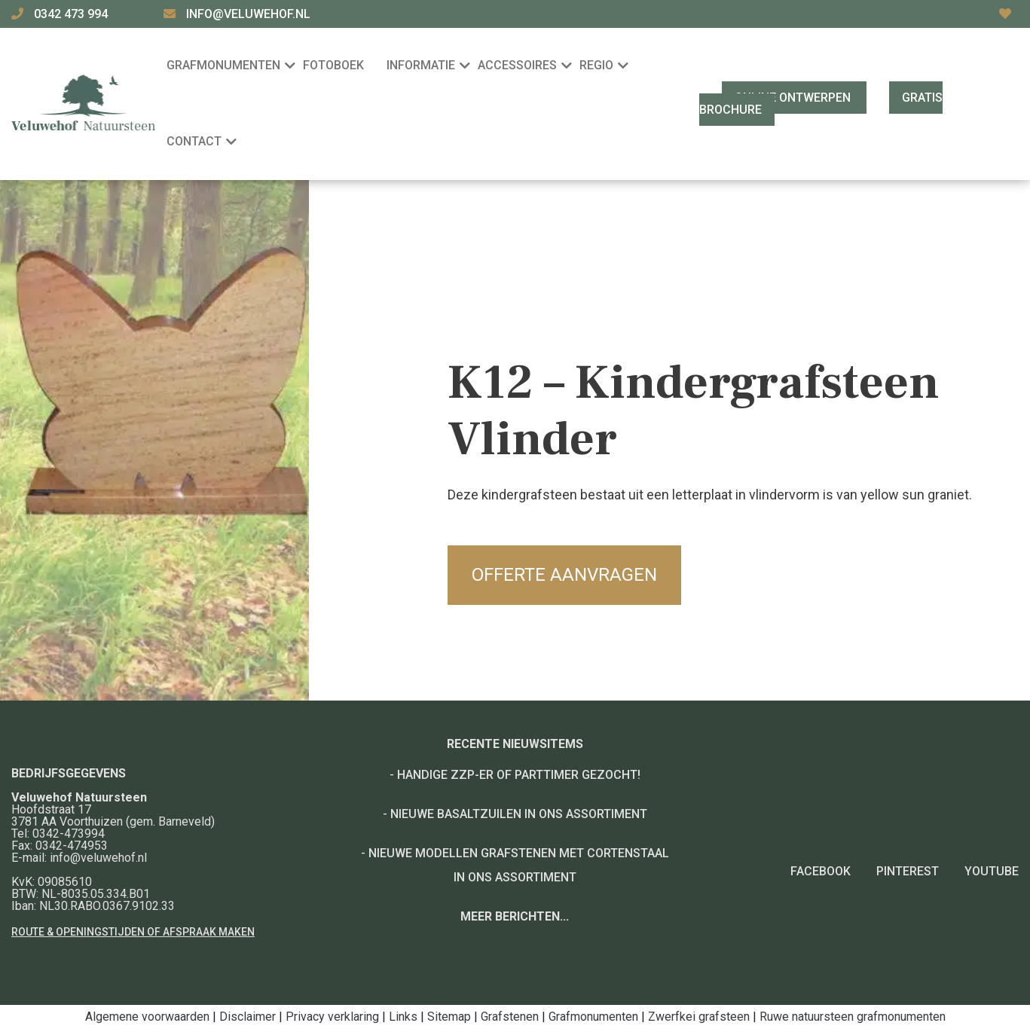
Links (403, 1016)
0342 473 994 (72, 14)
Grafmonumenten (593, 1016)
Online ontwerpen (794, 97)
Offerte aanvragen (564, 574)
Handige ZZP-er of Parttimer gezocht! (518, 775)
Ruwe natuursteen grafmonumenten (853, 1016)
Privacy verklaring (332, 1016)
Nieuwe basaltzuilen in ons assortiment (518, 814)
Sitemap (449, 1016)
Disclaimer (247, 1016)
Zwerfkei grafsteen (699, 1016)
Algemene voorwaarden (147, 1016)
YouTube (991, 871)
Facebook (820, 871)
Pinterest (907, 871)
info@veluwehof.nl (248, 14)
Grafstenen (510, 1016)
